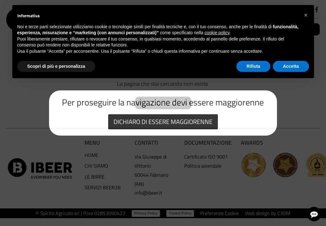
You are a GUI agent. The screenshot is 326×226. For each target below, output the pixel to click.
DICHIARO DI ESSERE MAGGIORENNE (163, 121)
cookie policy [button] (216, 32)
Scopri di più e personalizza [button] (56, 66)
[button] (306, 15)
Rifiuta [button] (253, 66)
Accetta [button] (291, 66)
